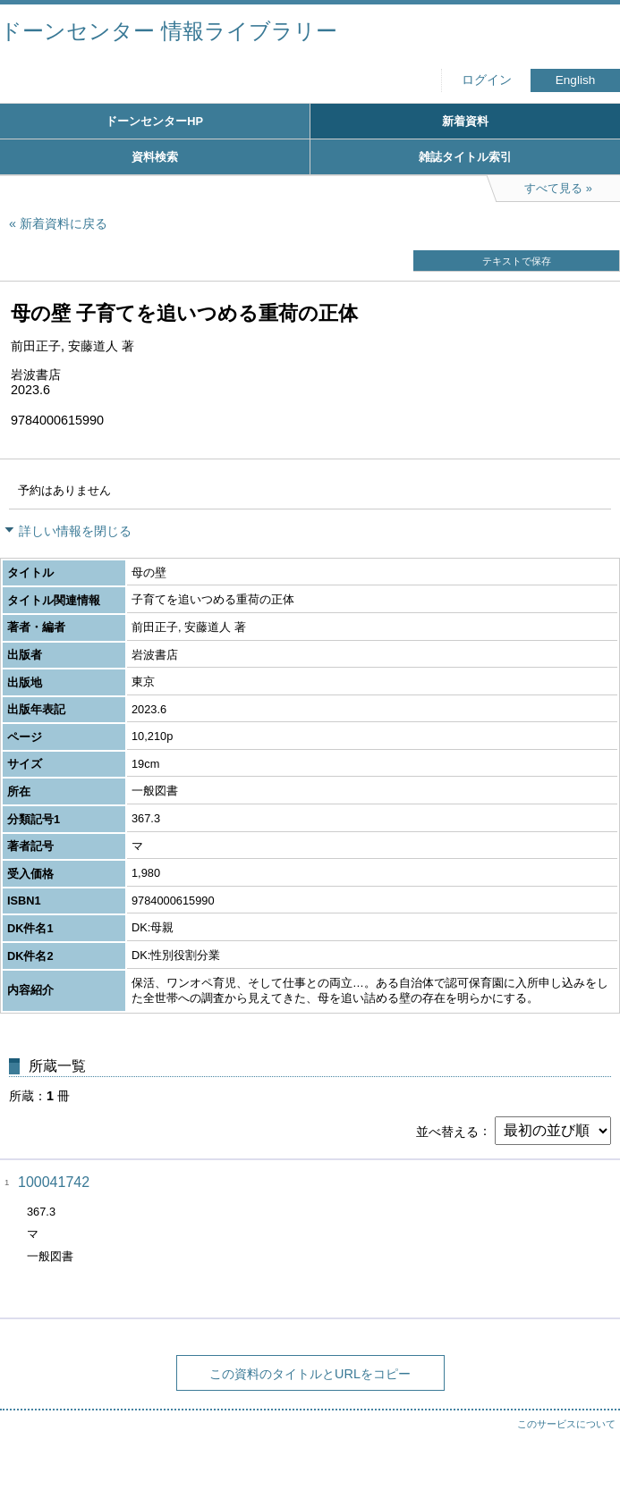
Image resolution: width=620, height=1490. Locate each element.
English (576, 80)
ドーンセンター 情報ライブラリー (168, 31)
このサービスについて (566, 1423)
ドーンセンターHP (154, 121)
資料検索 (155, 157)
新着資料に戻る (63, 223)
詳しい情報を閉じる (75, 531)
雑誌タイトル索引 (465, 157)
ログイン (487, 80)
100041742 (53, 1182)
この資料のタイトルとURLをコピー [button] (310, 1374)
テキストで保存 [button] (516, 261)
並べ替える (447, 1131)
